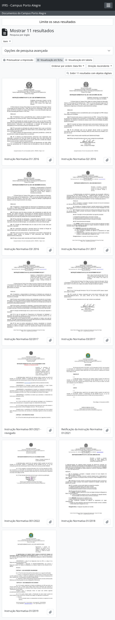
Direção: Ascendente (99, 65)
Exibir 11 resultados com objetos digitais (89, 73)
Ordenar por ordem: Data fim (67, 65)
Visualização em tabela (78, 59)
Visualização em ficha (50, 59)
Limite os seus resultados (57, 22)
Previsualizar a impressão (18, 59)
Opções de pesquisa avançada (26, 50)
